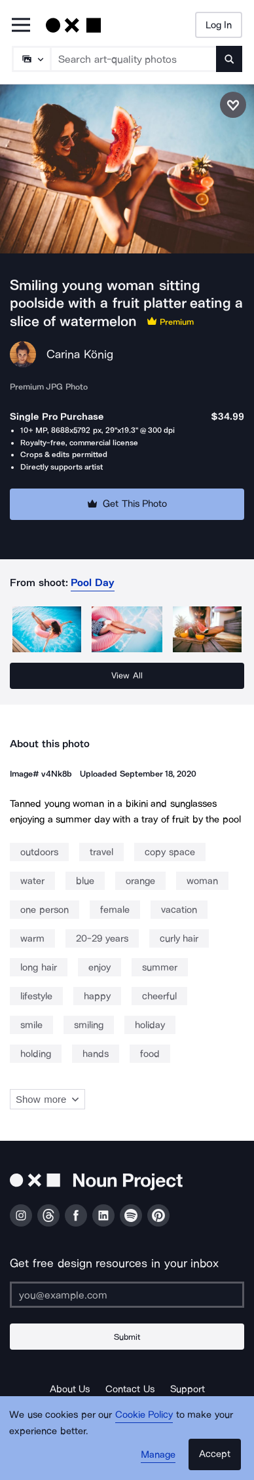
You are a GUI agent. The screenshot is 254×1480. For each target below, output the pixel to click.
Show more (47, 1099)
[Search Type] (31, 59)
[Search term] (134, 59)
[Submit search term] (229, 59)
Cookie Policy (144, 1414)
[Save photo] (233, 105)
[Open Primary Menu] (21, 26)
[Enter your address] (127, 1295)
